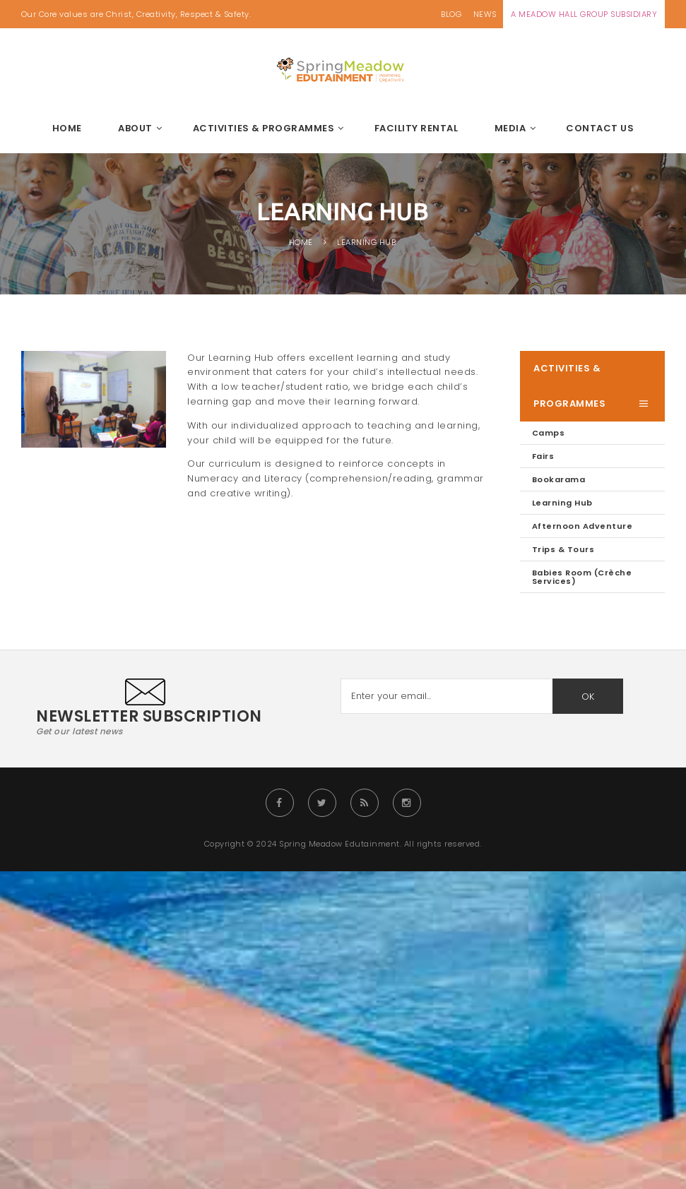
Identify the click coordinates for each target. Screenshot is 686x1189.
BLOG (451, 14)
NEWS (485, 14)
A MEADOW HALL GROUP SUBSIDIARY (584, 14)
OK (587, 696)
